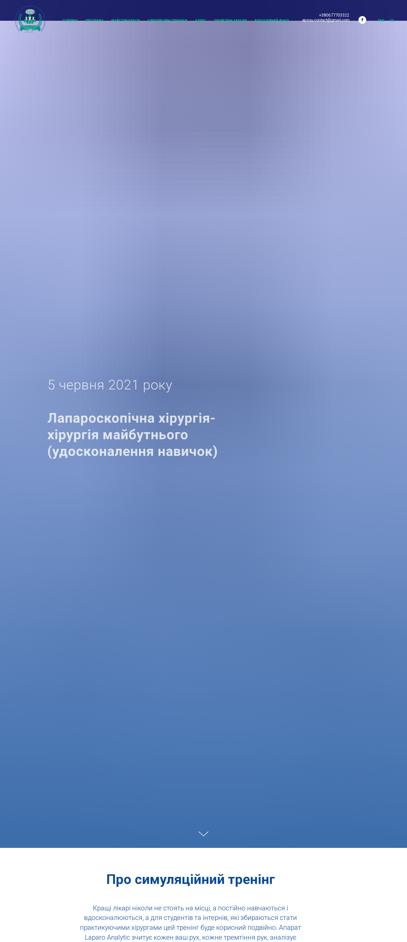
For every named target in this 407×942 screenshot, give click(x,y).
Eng (381, 20)
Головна (70, 20)
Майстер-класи (125, 20)
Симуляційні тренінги (167, 20)
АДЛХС (200, 20)
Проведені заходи (230, 20)
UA (392, 20)
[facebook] (362, 20)
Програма (95, 20)
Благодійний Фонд (272, 20)
